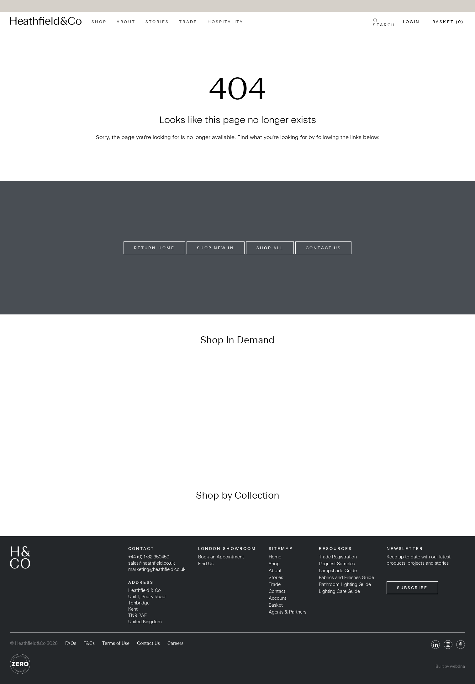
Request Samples (337, 564)
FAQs (70, 643)
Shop (99, 21)
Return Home (154, 248)
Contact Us (323, 248)
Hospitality (226, 21)
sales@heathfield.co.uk (151, 563)
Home (275, 557)
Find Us (206, 564)
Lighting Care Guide (339, 591)
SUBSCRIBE (412, 587)
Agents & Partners (287, 612)
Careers (175, 643)
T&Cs (89, 643)
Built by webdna (450, 666)
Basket (276, 605)
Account (277, 598)
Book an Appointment (221, 557)
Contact (277, 591)
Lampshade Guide (338, 570)
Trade (188, 21)
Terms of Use (115, 643)
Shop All (270, 248)
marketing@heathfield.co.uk (157, 569)
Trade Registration (338, 557)
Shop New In (215, 248)
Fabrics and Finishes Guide (346, 577)
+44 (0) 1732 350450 (148, 557)
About (126, 21)
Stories (157, 21)
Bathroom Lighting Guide (345, 584)
